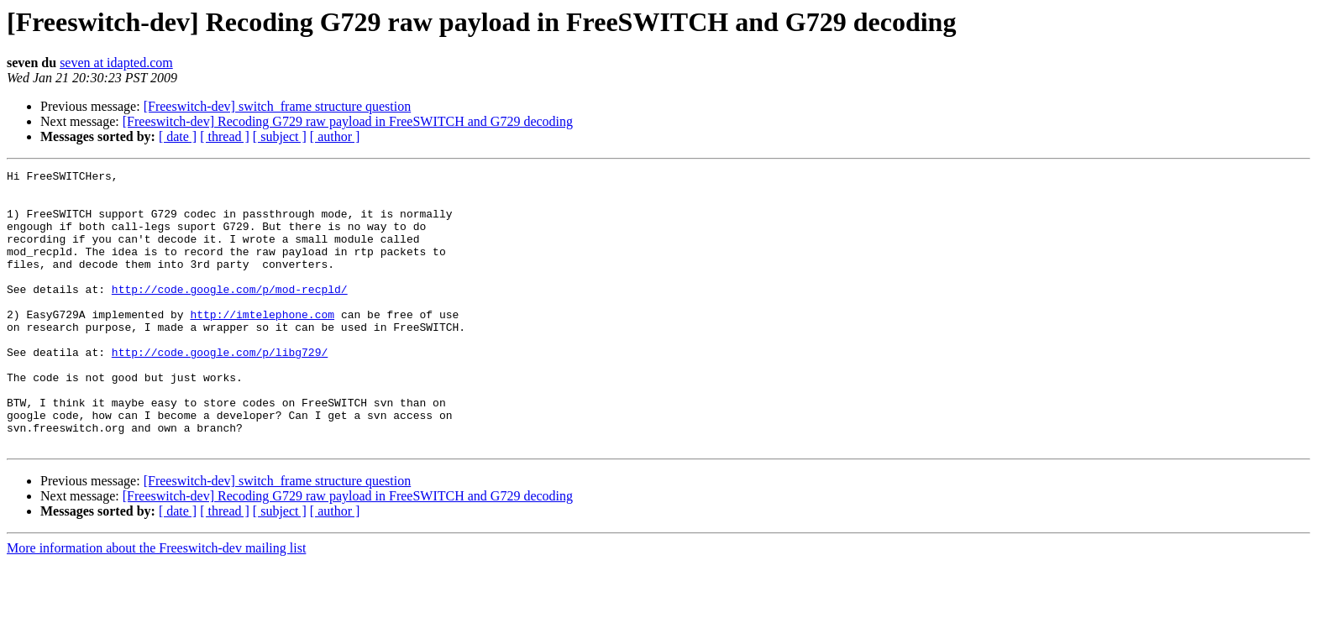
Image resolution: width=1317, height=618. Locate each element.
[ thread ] (224, 136)
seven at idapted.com (116, 62)
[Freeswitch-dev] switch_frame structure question (278, 106)
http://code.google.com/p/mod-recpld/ (230, 314)
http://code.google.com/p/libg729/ (220, 389)
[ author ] (335, 136)
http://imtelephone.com (262, 344)
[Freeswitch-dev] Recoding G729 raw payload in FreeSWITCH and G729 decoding (348, 121)
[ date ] (178, 136)
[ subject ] (280, 136)
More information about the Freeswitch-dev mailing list (156, 603)
